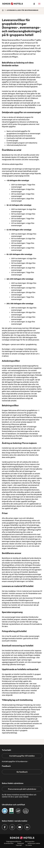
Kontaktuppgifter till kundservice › (15, 761)
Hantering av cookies (34, 843)
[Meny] (39, 3)
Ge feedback (22, 772)
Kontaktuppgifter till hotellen (22, 756)
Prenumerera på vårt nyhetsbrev (22, 789)
